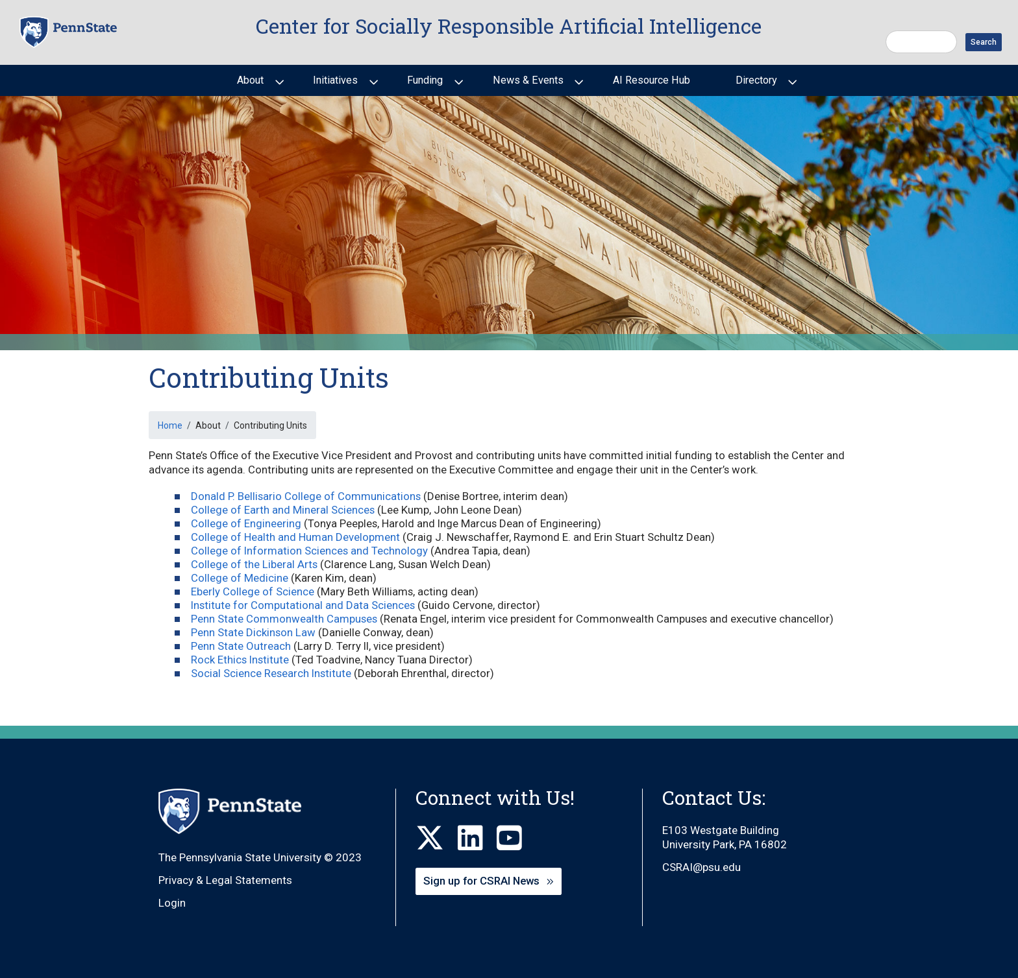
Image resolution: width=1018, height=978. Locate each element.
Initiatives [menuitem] (334, 85)
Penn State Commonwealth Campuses (284, 618)
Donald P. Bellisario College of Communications (306, 496)
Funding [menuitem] (423, 85)
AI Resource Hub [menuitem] (651, 80)
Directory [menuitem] (755, 85)
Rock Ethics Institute (240, 659)
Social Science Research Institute (271, 673)
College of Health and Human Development (295, 537)
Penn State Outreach (241, 645)
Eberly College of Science (252, 591)
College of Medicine (239, 577)
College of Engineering (246, 523)
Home (170, 425)
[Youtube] (516, 838)
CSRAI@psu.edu (701, 867)
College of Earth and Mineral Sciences (283, 509)
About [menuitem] (249, 85)
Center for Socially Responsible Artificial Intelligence (509, 26)
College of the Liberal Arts (254, 564)
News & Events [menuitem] (527, 85)
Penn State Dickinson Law (253, 632)
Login (172, 902)
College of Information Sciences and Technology (309, 550)
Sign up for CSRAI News (481, 880)
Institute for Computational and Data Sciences (303, 605)
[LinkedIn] (477, 838)
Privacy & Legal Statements (225, 880)
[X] (437, 838)
